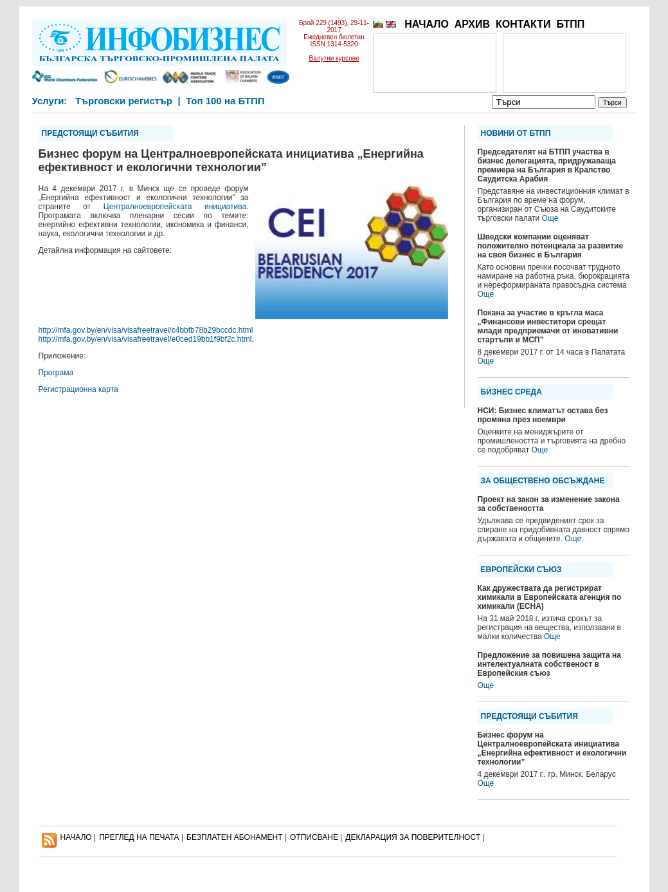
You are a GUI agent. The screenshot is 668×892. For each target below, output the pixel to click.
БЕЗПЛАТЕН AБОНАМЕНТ (234, 837)
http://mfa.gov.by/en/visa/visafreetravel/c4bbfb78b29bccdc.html (146, 330)
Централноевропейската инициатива (175, 206)
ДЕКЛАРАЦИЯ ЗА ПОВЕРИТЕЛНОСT (412, 837)
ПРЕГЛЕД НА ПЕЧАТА (139, 837)
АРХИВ (472, 24)
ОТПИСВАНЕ (314, 837)
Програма (56, 372)
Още (550, 218)
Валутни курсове (334, 58)
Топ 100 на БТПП (225, 100)
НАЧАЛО (426, 24)
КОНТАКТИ (523, 24)
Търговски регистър (123, 100)
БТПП (570, 24)
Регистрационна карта (78, 389)
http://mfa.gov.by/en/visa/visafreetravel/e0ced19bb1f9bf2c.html (145, 339)
